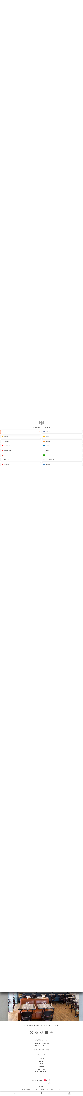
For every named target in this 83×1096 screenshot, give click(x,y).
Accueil (41, 1058)
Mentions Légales (42, 1071)
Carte (41, 1066)
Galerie (41, 1061)
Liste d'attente (15, 1094)
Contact (41, 1069)
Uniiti (43, 1086)
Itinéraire (69, 1094)
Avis (41, 1064)
